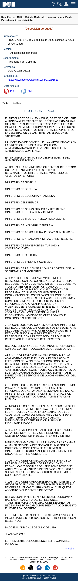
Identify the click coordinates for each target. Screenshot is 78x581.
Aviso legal (53, 557)
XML (30, 91)
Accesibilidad (67, 557)
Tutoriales (64, 560)
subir (71, 548)
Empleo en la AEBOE (39, 562)
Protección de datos (18, 560)
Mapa (43, 557)
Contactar (9, 557)
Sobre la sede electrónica (27, 557)
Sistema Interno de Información (43, 560)
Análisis (17, 103)
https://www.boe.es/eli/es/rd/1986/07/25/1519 (33, 79)
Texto (5, 103)
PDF (12, 91)
